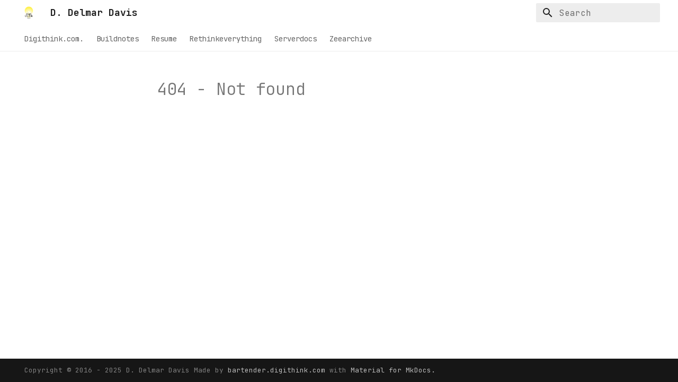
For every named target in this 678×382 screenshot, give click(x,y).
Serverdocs (295, 39)
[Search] (598, 12)
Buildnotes (117, 39)
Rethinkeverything (226, 39)
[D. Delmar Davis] (29, 12)
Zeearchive (350, 39)
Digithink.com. (54, 39)
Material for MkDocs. (393, 370)
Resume (164, 39)
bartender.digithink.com (278, 370)
